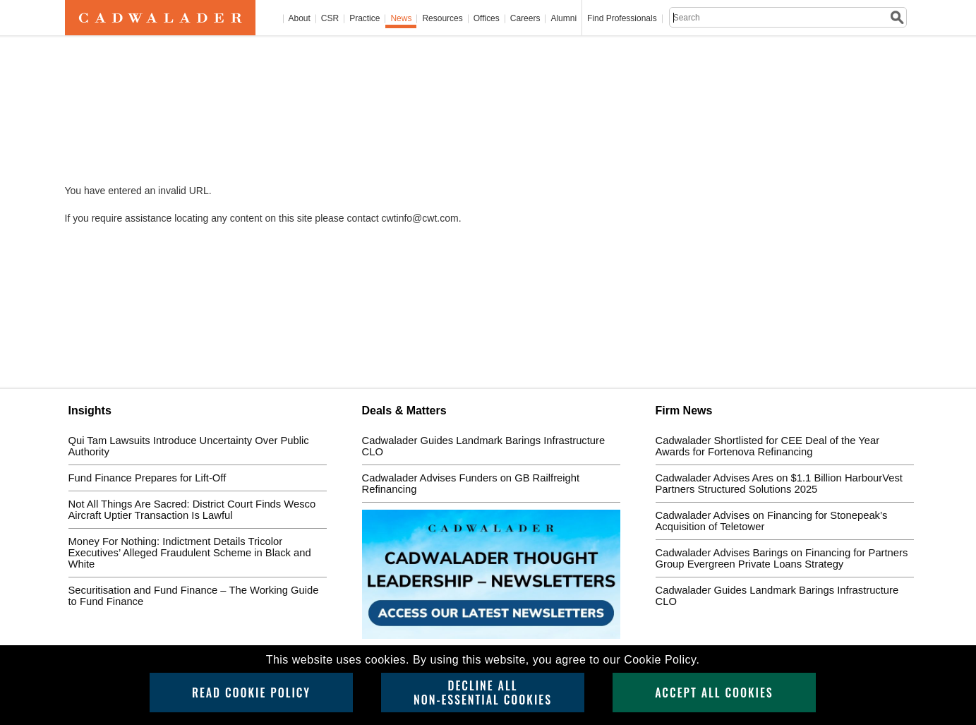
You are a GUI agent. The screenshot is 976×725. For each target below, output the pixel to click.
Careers (525, 18)
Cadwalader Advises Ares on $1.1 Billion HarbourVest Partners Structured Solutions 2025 (779, 483)
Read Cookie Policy (251, 692)
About (300, 18)
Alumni (563, 18)
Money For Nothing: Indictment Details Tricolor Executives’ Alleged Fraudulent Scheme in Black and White (189, 553)
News (400, 18)
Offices (487, 18)
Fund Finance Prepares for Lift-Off (147, 478)
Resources (442, 18)
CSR (330, 18)
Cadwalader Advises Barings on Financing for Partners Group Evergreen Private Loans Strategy (782, 558)
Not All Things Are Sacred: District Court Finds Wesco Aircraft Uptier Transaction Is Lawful (192, 509)
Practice (364, 18)
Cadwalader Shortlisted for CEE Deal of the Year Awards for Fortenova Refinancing (768, 446)
